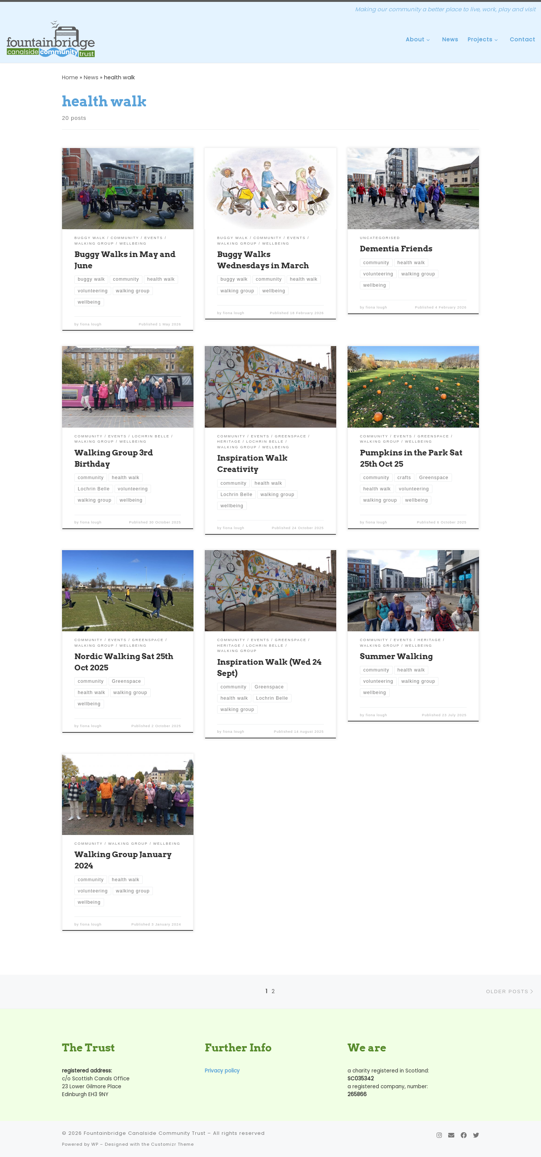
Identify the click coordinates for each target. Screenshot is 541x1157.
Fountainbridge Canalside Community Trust (145, 1133)
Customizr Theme (172, 1144)
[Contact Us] (451, 1135)
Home (70, 77)
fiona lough (91, 324)
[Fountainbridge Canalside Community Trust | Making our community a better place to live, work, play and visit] (51, 39)
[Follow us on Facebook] (464, 1135)
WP (94, 1144)
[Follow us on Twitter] (476, 1135)
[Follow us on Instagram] (439, 1135)
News (91, 77)
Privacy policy (222, 1070)
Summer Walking (396, 656)
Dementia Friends (396, 248)
